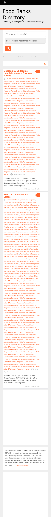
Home (5, 57)
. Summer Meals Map (21, 465)
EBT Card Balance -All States (16, 195)
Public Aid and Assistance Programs (19, 78)
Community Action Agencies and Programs (21, 200)
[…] (27, 186)
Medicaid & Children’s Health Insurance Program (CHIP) (18, 73)
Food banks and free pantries (30, 205)
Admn (6, 174)
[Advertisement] (25, 417)
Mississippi (12, 57)
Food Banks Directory (17, 14)
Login (45, 2)
